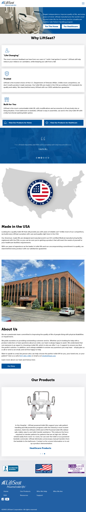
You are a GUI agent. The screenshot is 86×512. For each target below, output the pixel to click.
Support (40, 495)
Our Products (25, 491)
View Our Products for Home (20, 123)
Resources (24, 495)
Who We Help (42, 491)
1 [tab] (36, 157)
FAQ (5, 495)
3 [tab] (41, 157)
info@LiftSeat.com (49, 356)
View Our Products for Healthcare (63, 123)
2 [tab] (39, 158)
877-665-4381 (25, 356)
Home (6, 491)
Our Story (11, 366)
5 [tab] (46, 157)
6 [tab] (48, 157)
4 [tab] (43, 157)
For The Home (51, 26)
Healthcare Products (42, 448)
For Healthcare (71, 26)
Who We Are (58, 491)
